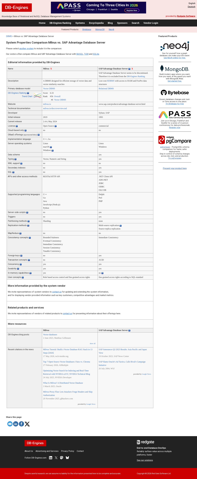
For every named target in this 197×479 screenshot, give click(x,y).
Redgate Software (186, 16)
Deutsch (191, 6)
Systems (80, 23)
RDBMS (110, 81)
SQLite (96, 54)
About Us (29, 451)
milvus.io (47, 104)
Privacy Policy (67, 451)
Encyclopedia (96, 23)
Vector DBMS (49, 88)
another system (26, 48)
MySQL (79, 54)
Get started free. (175, 81)
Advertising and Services (47, 451)
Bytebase (86, 29)
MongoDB (100, 29)
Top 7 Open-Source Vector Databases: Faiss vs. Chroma (66, 362)
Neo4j (111, 29)
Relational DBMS (106, 88)
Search (135, 23)
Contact (80, 451)
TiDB (86, 54)
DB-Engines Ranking (60, 23)
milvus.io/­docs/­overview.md (55, 108)
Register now (174, 127)
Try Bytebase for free (175, 104)
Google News (90, 404)
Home (42, 23)
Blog (110, 23)
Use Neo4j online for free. (175, 58)
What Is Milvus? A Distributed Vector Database (63, 383)
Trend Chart (27, 96)
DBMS (9, 36)
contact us (57, 292)
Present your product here (175, 168)
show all (92, 343)
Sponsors (122, 23)
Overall (57, 96)
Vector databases (50, 334)
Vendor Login (150, 23)
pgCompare (165, 147)
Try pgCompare (174, 158)
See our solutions (145, 460)
